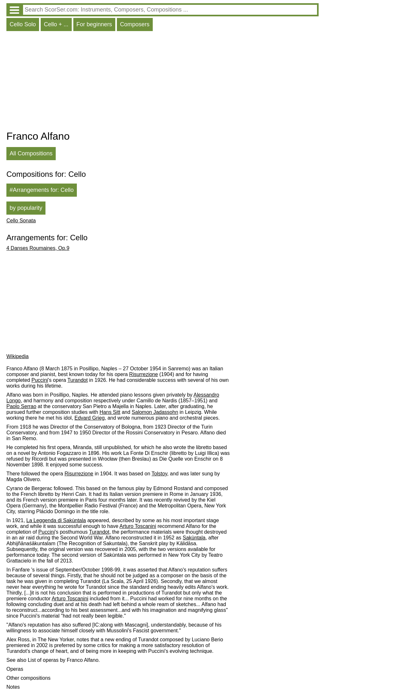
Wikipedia (17, 356)
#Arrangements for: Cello (42, 190)
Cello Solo (23, 24)
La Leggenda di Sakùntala (56, 520)
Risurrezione (143, 374)
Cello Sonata (21, 220)
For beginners (94, 24)
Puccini (39, 380)
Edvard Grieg (90, 418)
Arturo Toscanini (137, 526)
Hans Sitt (110, 412)
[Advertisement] (162, 82)
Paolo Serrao (21, 406)
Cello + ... (56, 24)
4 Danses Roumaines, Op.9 (37, 248)
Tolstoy (159, 473)
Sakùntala (194, 537)
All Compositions (31, 153)
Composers (135, 24)
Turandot (77, 380)
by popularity (26, 208)
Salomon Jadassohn (155, 412)
